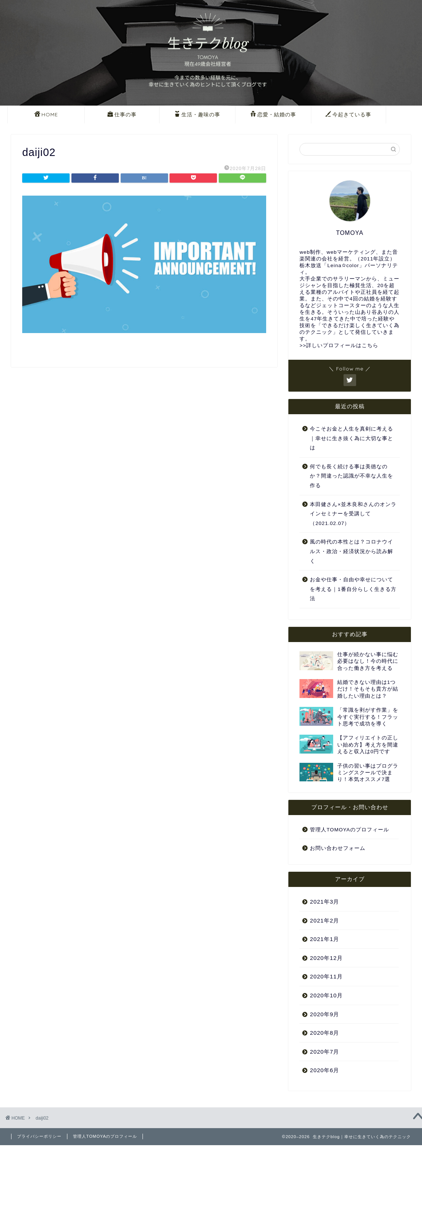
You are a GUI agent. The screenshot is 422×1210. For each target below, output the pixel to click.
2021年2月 (324, 920)
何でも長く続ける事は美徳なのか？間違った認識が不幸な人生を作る (351, 476)
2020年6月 (324, 1070)
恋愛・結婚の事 (273, 115)
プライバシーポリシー (39, 1136)
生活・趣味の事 (197, 115)
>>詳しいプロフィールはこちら (338, 345)
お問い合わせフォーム (337, 848)
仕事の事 (122, 115)
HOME (46, 115)
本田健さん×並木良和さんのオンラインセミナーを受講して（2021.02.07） (353, 514)
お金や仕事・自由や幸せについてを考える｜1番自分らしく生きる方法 (353, 589)
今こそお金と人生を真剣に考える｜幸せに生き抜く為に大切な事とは (351, 438)
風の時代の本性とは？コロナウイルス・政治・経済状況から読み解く (351, 551)
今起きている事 (348, 115)
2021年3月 (324, 901)
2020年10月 (326, 995)
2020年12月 (326, 958)
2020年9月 (324, 1014)
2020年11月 (326, 976)
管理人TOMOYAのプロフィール (349, 829)
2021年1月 (324, 939)
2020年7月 (324, 1051)
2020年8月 (324, 1033)
